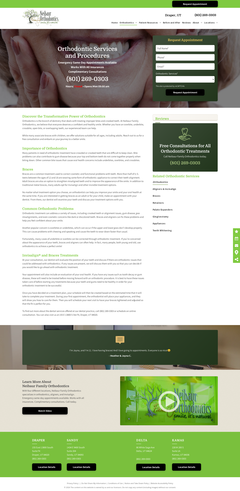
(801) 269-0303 (205, 15)
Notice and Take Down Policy (137, 483)
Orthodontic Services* (167, 73)
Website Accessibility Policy (162, 483)
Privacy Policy (72, 483)
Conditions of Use (115, 483)
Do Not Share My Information (93, 483)
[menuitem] (113, 22)
